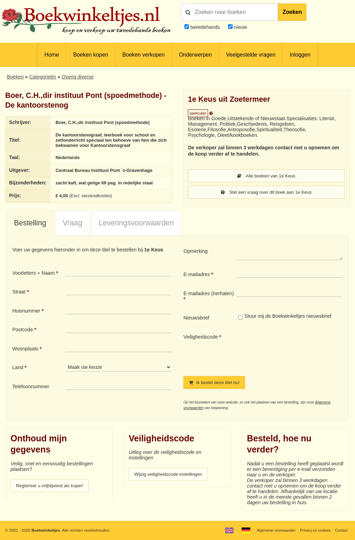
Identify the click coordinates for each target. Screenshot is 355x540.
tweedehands (205, 27)
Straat (18, 295)
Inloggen (299, 55)
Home (51, 55)
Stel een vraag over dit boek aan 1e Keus (266, 193)
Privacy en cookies (312, 530)
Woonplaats (25, 352)
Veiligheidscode (200, 340)
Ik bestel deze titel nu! (216, 386)
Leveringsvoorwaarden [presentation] (136, 226)
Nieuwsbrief (196, 321)
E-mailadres (196, 277)
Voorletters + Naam (33, 276)
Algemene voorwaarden (271, 530)
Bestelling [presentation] (30, 226)
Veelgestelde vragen (250, 55)
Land (17, 370)
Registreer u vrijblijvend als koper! (53, 489)
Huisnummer (26, 314)
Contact (341, 530)
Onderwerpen (195, 55)
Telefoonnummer (30, 389)
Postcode (22, 332)
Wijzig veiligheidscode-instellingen (171, 478)
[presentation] (294, 352)
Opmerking (195, 254)
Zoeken (292, 12)
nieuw (240, 27)
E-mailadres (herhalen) (208, 296)
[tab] (30, 226)
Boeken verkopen (143, 55)
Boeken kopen (90, 55)
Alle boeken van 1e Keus (266, 176)
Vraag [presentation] (72, 226)
